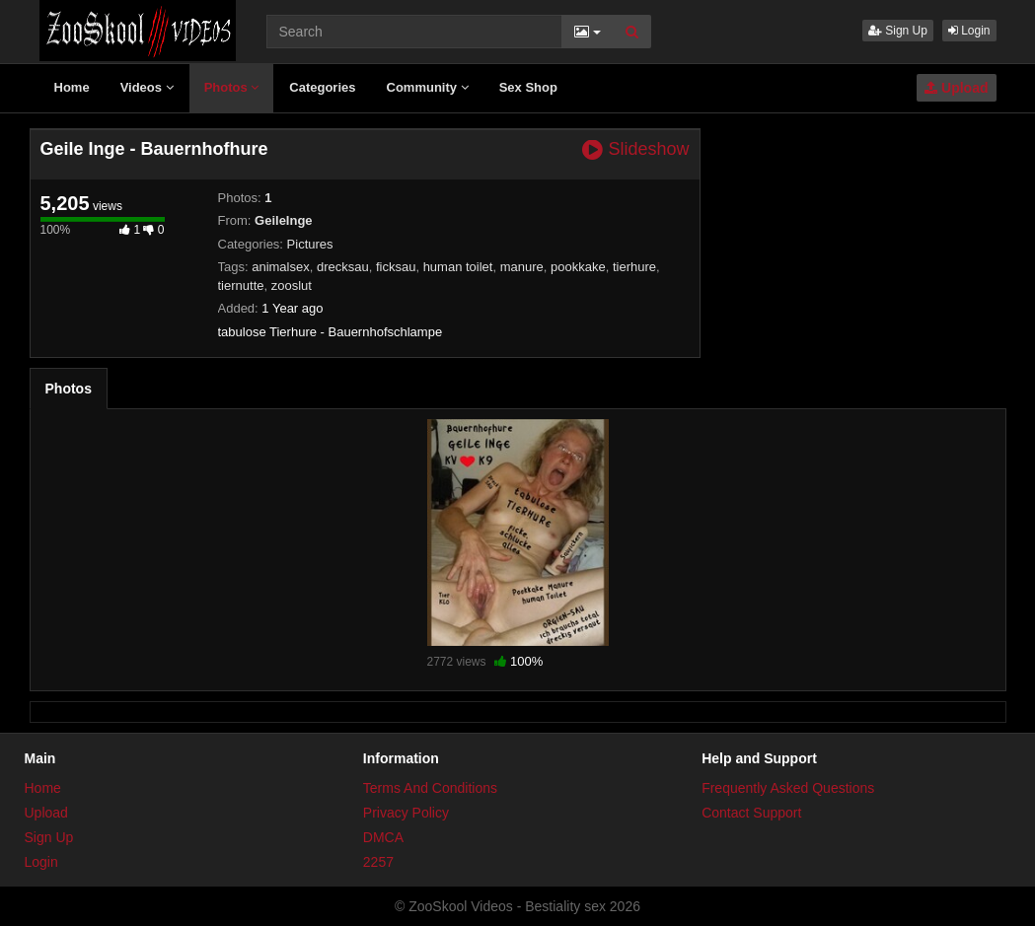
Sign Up (897, 30)
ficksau (395, 266)
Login (969, 30)
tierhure (634, 266)
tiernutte (241, 285)
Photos (231, 87)
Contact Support (751, 812)
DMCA (383, 837)
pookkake (578, 266)
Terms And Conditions (430, 788)
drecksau (343, 266)
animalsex (281, 266)
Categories (322, 87)
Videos (147, 87)
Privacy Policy (406, 812)
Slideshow (635, 149)
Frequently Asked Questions (788, 788)
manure (522, 266)
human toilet (458, 266)
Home (72, 87)
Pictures (310, 244)
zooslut (291, 285)
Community (428, 87)
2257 (378, 862)
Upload (956, 88)
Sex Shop (528, 87)
